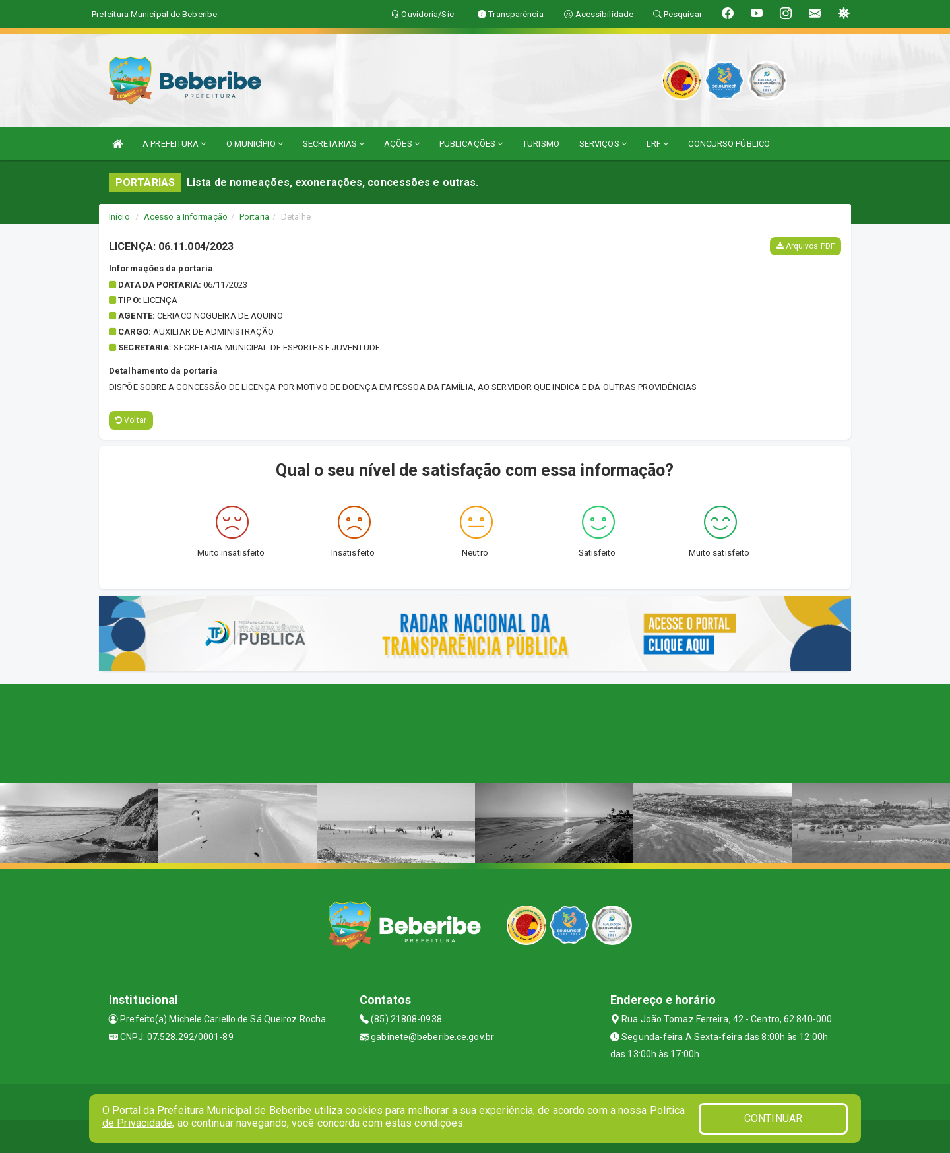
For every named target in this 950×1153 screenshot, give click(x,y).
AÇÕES (402, 143)
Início (119, 217)
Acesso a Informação (186, 217)
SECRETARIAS (333, 143)
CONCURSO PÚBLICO (729, 143)
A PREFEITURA (174, 143)
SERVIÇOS (603, 143)
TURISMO (540, 143)
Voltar (130, 420)
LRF (658, 143)
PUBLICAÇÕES (471, 143)
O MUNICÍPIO (254, 143)
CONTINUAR (773, 1118)
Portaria (254, 217)
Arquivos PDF (805, 246)
